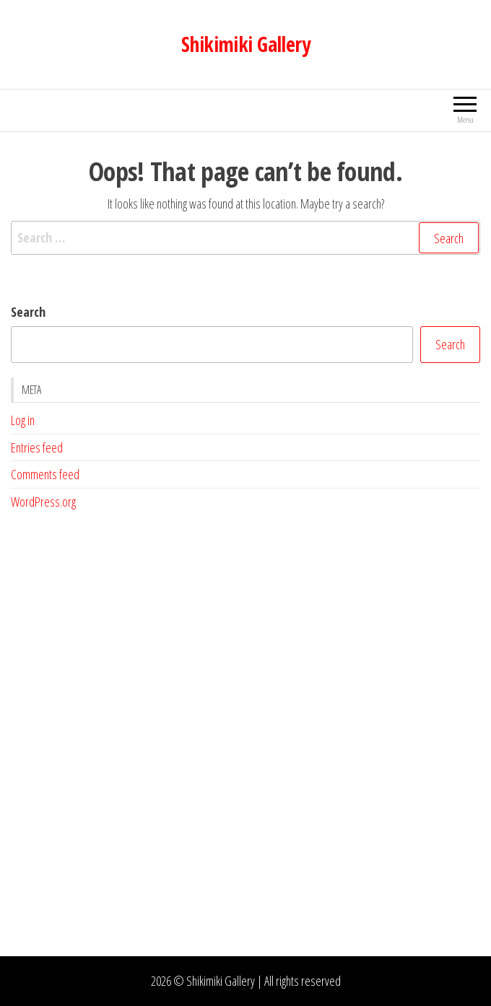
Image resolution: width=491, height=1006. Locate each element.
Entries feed (37, 447)
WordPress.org (43, 501)
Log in (23, 420)
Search (28, 311)
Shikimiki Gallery (245, 44)
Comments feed (45, 474)
